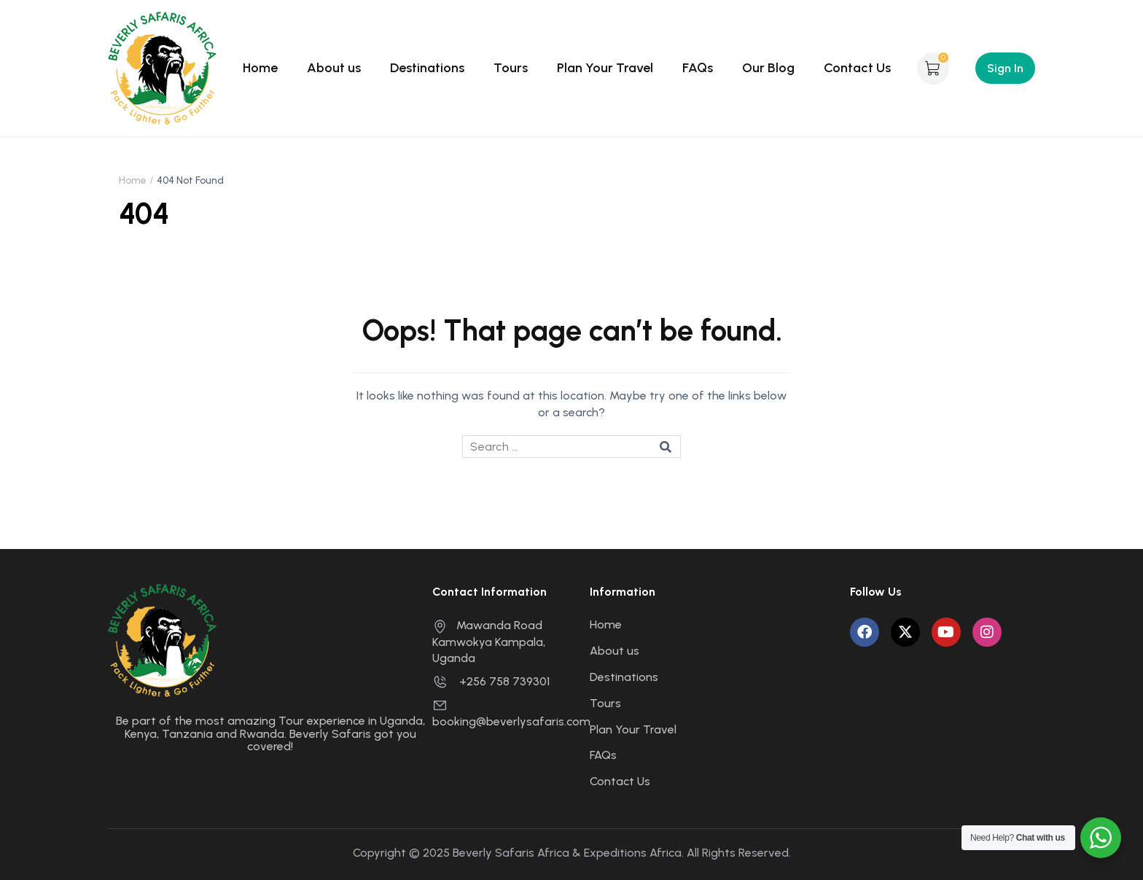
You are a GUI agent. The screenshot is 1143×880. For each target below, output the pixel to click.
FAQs (697, 68)
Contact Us (857, 68)
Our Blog (768, 68)
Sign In (1005, 68)
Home (260, 68)
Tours (511, 68)
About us (334, 68)
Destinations (427, 68)
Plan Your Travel (605, 68)
